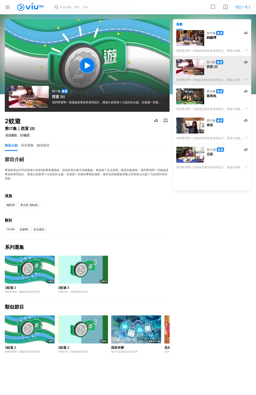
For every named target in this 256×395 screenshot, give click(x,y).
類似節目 (43, 145)
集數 (179, 24)
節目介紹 (11, 145)
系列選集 (27, 145)
